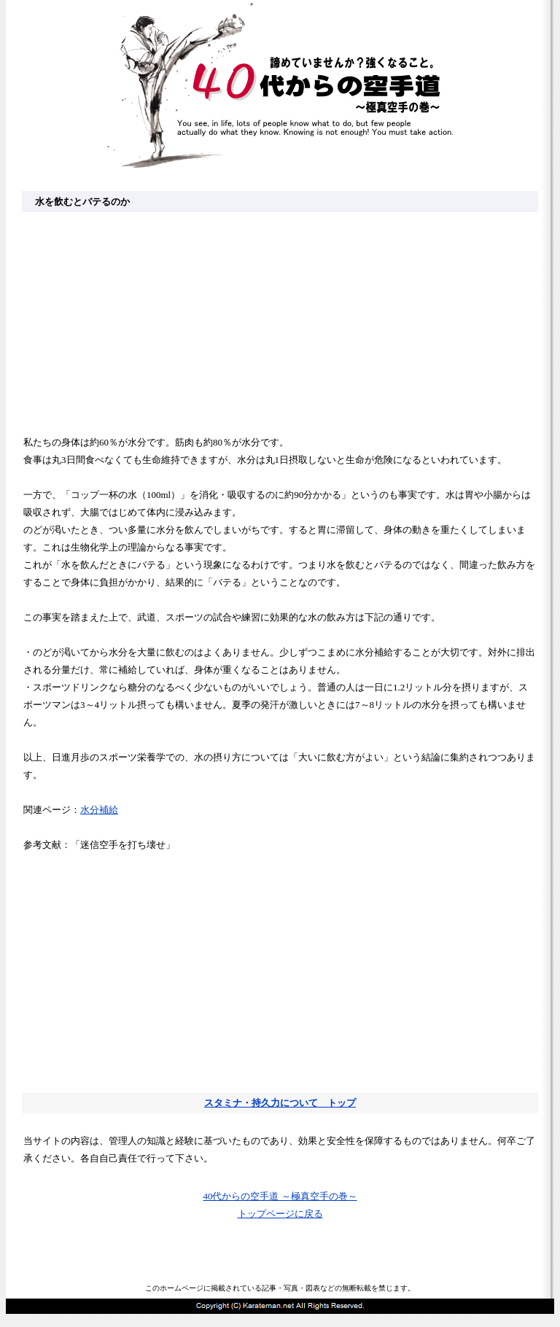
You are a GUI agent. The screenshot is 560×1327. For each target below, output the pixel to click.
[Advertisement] (280, 322)
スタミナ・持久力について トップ (280, 1102)
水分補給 (99, 809)
